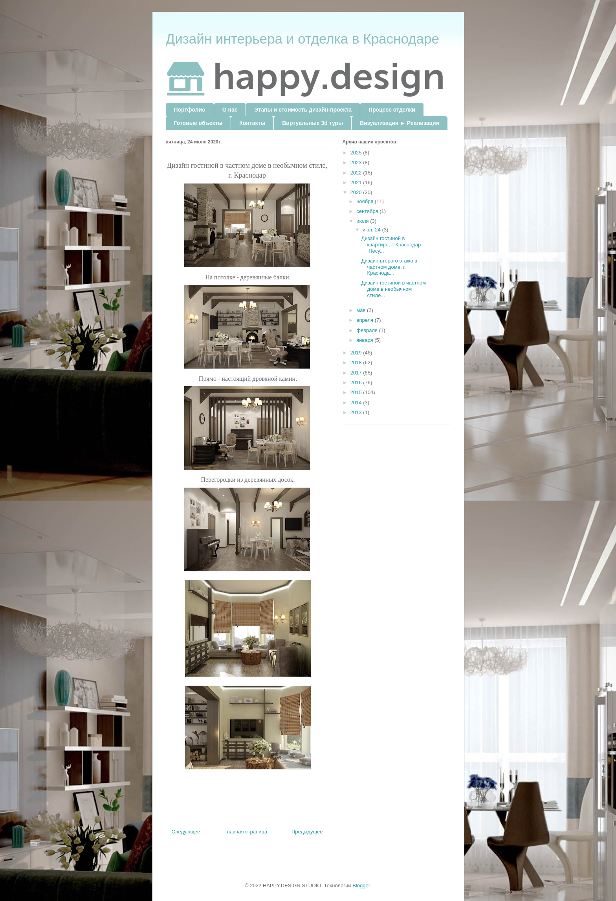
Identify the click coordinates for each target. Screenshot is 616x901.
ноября (365, 201)
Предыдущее (307, 832)
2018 (356, 362)
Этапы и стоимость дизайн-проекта (302, 109)
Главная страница (245, 832)
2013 (356, 412)
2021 (356, 182)
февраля (367, 330)
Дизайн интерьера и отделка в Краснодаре (302, 38)
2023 (356, 162)
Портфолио (189, 109)
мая (361, 310)
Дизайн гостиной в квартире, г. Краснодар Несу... (391, 244)
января (365, 340)
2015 (356, 392)
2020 (356, 192)
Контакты (252, 123)
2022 (356, 173)
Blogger (361, 885)
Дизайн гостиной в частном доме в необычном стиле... (393, 289)
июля (363, 221)
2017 (356, 373)
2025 (356, 153)
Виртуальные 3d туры (312, 123)
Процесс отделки (391, 109)
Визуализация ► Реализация (399, 123)
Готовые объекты (198, 123)
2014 (356, 403)
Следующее (186, 832)
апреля (365, 320)
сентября (368, 211)
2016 (356, 382)
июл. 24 (372, 230)
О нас (230, 109)
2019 (356, 353)
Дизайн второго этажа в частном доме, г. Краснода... (389, 267)
